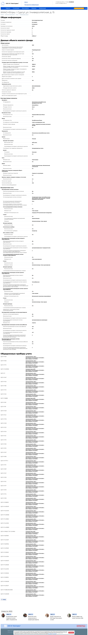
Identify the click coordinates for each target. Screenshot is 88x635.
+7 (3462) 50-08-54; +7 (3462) (64, 2)
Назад (4, 599)
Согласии (54, 633)
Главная (2, 14)
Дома (26, 2)
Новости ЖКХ (6, 611)
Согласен (71, 632)
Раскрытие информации (32, 4)
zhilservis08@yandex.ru (61, 3)
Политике (50, 633)
